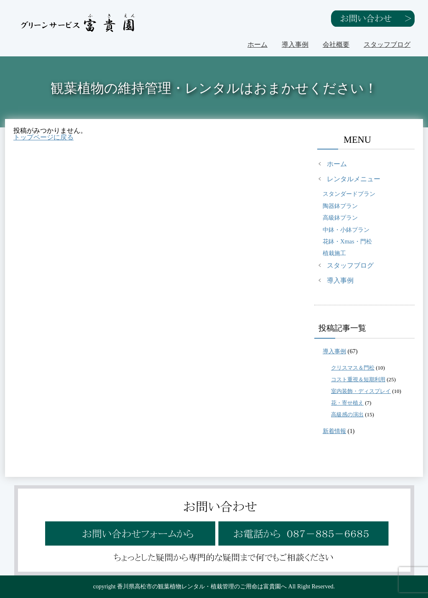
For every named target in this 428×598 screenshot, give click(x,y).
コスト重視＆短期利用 (358, 379)
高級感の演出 (347, 414)
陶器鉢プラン (340, 206)
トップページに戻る (43, 137)
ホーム (257, 44)
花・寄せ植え (347, 403)
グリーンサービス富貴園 (78, 23)
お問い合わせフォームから (129, 527)
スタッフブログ (387, 44)
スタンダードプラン (349, 193)
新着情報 (334, 431)
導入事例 (295, 44)
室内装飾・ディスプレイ (361, 391)
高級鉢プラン (340, 217)
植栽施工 (334, 253)
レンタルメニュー (353, 178)
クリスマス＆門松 (352, 368)
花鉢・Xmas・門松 (347, 241)
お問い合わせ (373, 18)
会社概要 (336, 44)
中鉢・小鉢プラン (346, 229)
